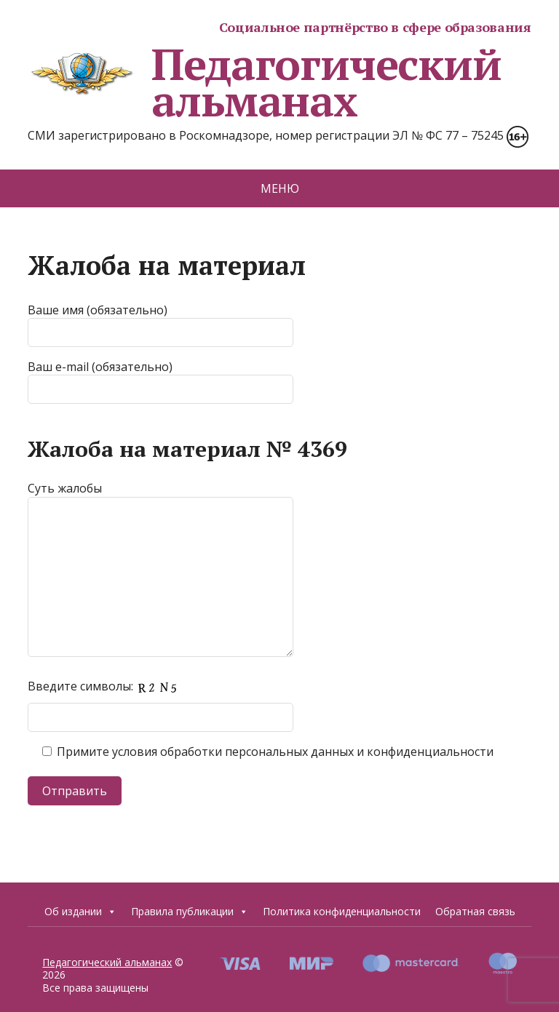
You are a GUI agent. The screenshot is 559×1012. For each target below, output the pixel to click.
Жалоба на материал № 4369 (187, 448)
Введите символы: (107, 686)
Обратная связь (475, 911)
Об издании (80, 911)
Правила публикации (189, 911)
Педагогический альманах (264, 82)
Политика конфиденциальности (342, 911)
